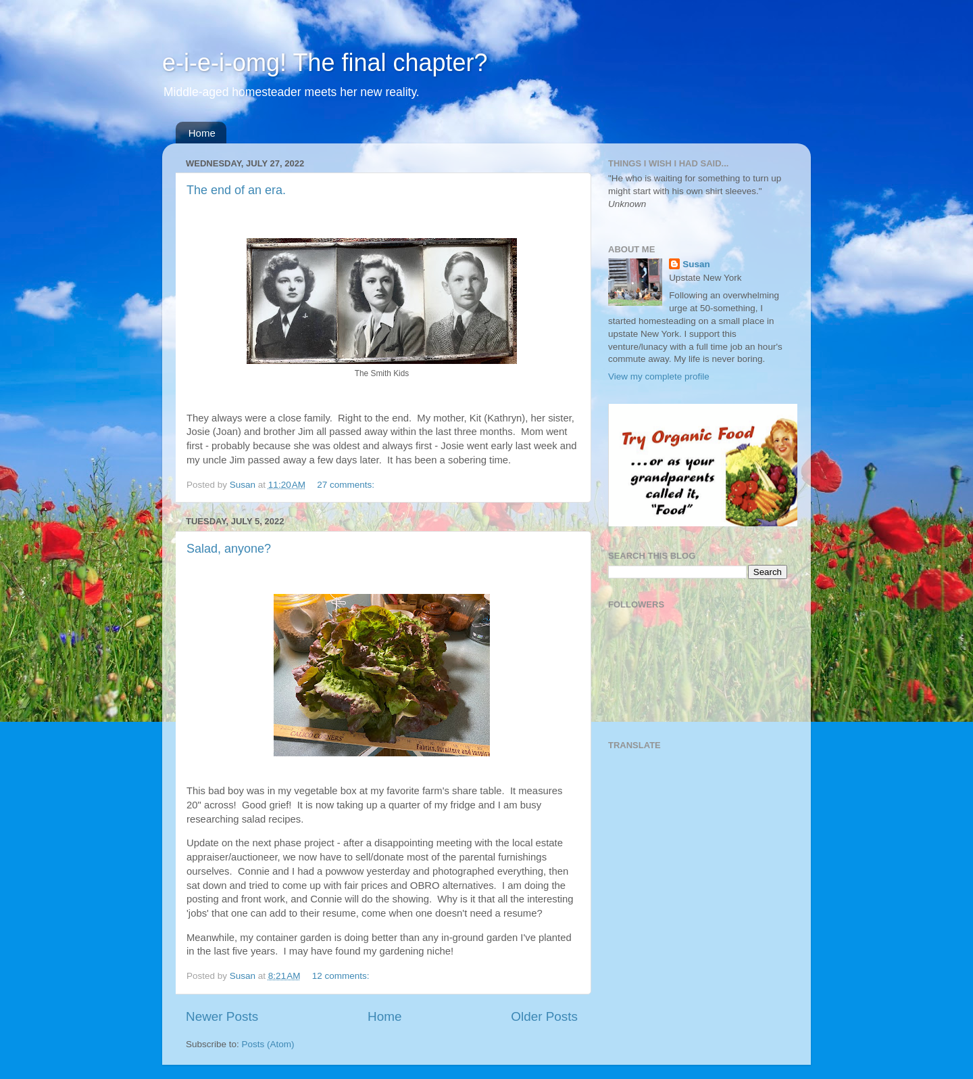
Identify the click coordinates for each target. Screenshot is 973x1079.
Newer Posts (222, 1016)
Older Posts (544, 1016)
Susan (696, 264)
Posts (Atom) (268, 1044)
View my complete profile (658, 376)
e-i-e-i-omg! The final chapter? (325, 62)
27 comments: (347, 485)
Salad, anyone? (228, 548)
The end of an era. (236, 190)
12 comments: (342, 976)
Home (202, 133)
